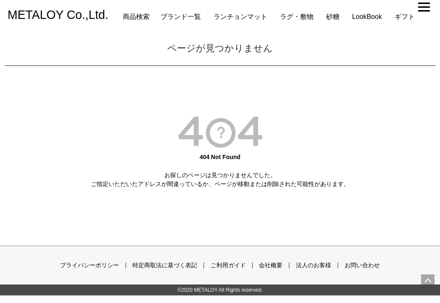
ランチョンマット (240, 16)
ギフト (405, 16)
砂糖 (333, 16)
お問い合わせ (362, 265)
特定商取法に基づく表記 (164, 265)
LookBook (367, 16)
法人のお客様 (313, 265)
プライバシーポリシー (89, 265)
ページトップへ (428, 281)
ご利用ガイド (228, 265)
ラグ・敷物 (297, 16)
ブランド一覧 (181, 16)
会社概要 (270, 265)
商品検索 (136, 16)
